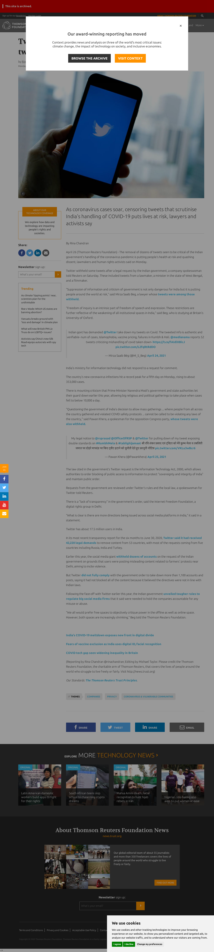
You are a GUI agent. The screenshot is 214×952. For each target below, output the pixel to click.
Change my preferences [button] (149, 944)
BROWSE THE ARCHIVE (89, 58)
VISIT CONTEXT (130, 58)
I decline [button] (129, 944)
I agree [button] (117, 944)
